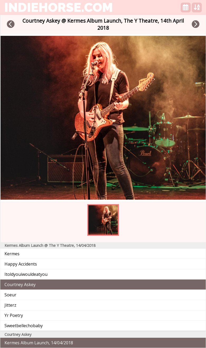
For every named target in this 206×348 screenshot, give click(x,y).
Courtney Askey (20, 284)
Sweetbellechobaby (23, 326)
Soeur (10, 295)
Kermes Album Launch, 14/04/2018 (38, 343)
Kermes (12, 254)
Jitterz (10, 305)
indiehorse (58, 7)
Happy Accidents (20, 264)
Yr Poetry (13, 315)
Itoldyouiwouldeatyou (25, 274)
